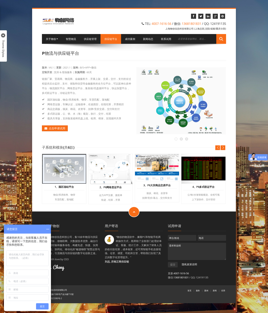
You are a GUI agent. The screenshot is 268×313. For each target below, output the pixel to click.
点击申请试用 (54, 128)
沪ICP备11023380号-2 (52, 298)
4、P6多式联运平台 (203, 187)
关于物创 (52, 39)
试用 (223, 290)
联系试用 (166, 39)
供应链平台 (110, 39)
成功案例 (130, 39)
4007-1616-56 (161, 24)
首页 (189, 290)
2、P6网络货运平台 (111, 187)
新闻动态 (148, 39)
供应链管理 (90, 39)
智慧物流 (71, 39)
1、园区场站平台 (64, 187)
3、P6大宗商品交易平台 (157, 185)
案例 (206, 290)
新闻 (215, 290)
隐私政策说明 (189, 264)
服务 (198, 290)
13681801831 (191, 24)
